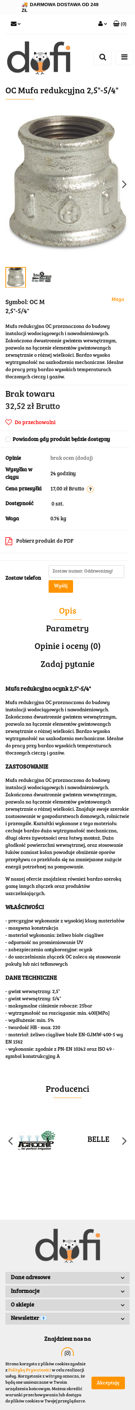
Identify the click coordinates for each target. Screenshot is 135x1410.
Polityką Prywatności (29, 1370)
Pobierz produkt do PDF (39, 541)
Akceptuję (108, 1383)
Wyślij (61, 586)
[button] (120, 24)
